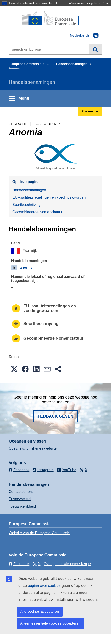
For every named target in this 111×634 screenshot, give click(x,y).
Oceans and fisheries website (33, 448)
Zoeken (95, 49)
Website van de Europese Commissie (39, 533)
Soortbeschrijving (26, 205)
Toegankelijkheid (22, 506)
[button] (14, 369)
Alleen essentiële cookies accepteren (50, 623)
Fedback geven (55, 416)
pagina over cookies (44, 586)
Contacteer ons (21, 492)
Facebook (19, 564)
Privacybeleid (20, 499)
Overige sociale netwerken (65, 564)
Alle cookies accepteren (39, 611)
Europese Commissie (25, 64)
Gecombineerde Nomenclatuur (37, 212)
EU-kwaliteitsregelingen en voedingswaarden (49, 197)
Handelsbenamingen (72, 64)
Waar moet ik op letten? (89, 3)
